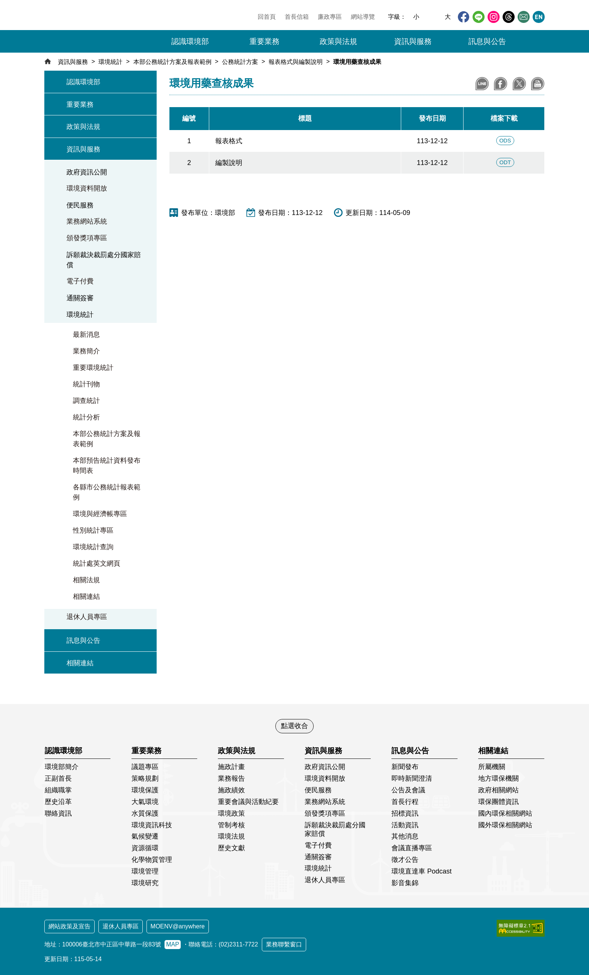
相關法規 (86, 580)
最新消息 (86, 334)
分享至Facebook (500, 83)
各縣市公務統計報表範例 (106, 492)
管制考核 (231, 825)
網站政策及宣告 (69, 926)
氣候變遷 (145, 836)
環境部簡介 (62, 767)
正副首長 (58, 778)
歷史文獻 (231, 848)
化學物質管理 (151, 859)
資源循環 (145, 848)
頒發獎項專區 (86, 238)
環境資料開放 (86, 188)
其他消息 (404, 836)
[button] (534, 41)
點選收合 (294, 726)
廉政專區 (330, 17)
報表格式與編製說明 (296, 62)
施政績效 (231, 790)
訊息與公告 (83, 640)
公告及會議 (408, 790)
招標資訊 (404, 813)
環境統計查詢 (93, 547)
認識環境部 (83, 82)
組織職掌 (58, 790)
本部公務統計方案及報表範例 (172, 62)
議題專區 (145, 767)
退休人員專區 (86, 617)
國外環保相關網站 (505, 825)
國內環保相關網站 (505, 813)
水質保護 (145, 813)
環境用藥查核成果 (357, 62)
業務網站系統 (86, 221)
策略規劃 (145, 778)
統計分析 (86, 417)
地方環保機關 (498, 778)
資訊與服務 (73, 62)
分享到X (519, 83)
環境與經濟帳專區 (100, 514)
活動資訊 (404, 825)
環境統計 (110, 62)
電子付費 (80, 281)
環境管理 (145, 871)
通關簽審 (80, 298)
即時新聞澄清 (411, 778)
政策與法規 (83, 126)
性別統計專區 (93, 530)
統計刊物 (86, 384)
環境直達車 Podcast (421, 871)
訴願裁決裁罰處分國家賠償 (103, 260)
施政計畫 (231, 767)
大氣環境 (145, 801)
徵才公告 (404, 859)
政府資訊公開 (86, 172)
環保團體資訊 (498, 801)
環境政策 (231, 813)
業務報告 (231, 778)
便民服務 (80, 205)
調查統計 (86, 400)
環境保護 (145, 790)
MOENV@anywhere (178, 926)
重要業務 (80, 104)
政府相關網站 (498, 790)
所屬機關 (491, 767)
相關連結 (86, 596)
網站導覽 (363, 17)
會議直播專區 (411, 848)
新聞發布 (404, 767)
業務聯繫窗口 (284, 944)
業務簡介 (86, 351)
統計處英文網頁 (96, 563)
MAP (172, 944)
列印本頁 (537, 83)
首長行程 (404, 801)
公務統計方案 (240, 62)
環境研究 (145, 883)
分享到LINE (482, 83)
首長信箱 (297, 17)
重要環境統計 (93, 367)
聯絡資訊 (58, 813)
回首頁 (267, 17)
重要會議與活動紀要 (248, 801)
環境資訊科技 (151, 825)
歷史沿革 (58, 801)
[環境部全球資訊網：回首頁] (96, 28)
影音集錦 (404, 883)
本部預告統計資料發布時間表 (106, 465)
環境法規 (231, 836)
